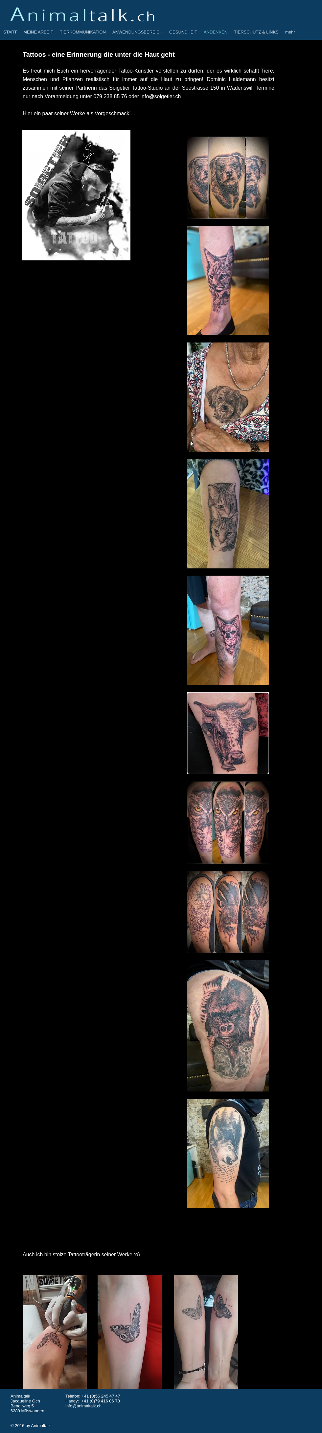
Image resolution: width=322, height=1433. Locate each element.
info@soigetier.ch (161, 96)
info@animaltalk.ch (83, 1405)
